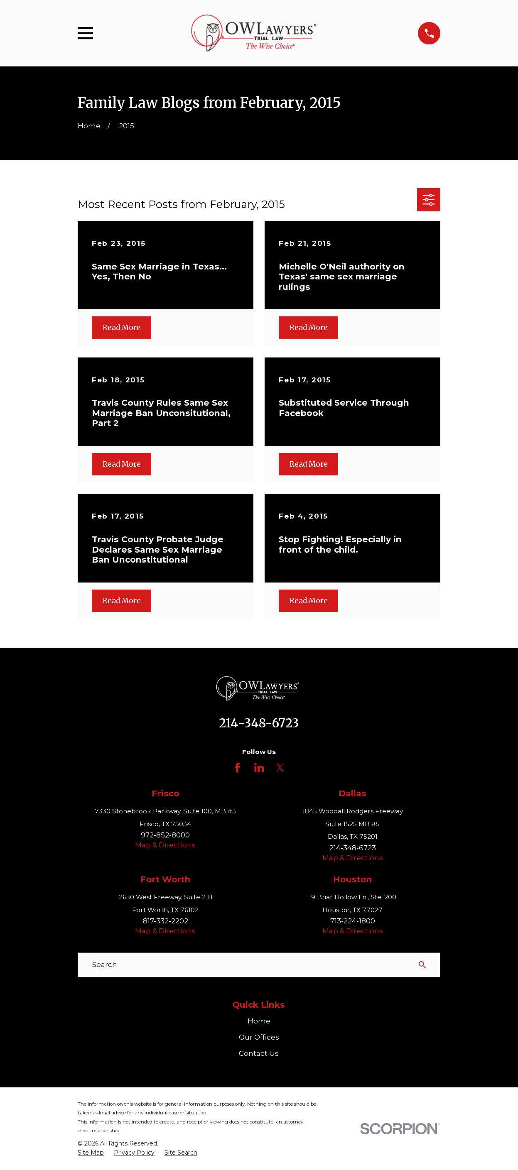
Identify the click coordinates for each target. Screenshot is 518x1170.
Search (104, 964)
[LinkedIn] (259, 768)
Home (259, 1021)
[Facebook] (238, 768)
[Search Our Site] (422, 964)
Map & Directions (165, 845)
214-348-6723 (259, 723)
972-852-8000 (165, 835)
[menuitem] (91, 1153)
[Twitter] (280, 768)
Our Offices (259, 1037)
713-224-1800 (352, 921)
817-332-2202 (165, 921)
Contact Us (259, 1053)
